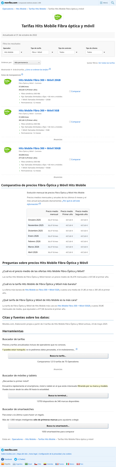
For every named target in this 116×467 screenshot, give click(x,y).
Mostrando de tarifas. (26, 69)
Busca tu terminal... (58, 395)
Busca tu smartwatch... (58, 425)
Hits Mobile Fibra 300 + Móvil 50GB (40, 148)
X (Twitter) (19, 459)
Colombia (48, 464)
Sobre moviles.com (8, 454)
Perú (80, 464)
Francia (60, 464)
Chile (37, 464)
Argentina (17, 464)
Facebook (6, 459)
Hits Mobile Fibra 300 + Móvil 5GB (39, 110)
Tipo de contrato (64, 48)
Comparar (75, 91)
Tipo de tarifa (36, 48)
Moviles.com (9, 450)
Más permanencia (27, 62)
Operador (7, 48)
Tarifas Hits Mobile (37, 8)
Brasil (28, 464)
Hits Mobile (21, 8)
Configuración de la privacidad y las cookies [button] (55, 454)
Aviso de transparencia (12, 75)
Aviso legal (33, 454)
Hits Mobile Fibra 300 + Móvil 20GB (40, 80)
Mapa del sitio (22, 454)
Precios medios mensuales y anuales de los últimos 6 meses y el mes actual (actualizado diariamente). (56, 200)
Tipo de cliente (91, 48)
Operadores (7, 8)
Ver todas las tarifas (106, 63)
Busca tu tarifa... (58, 355)
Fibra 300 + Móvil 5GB (49, 289)
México (70, 464)
